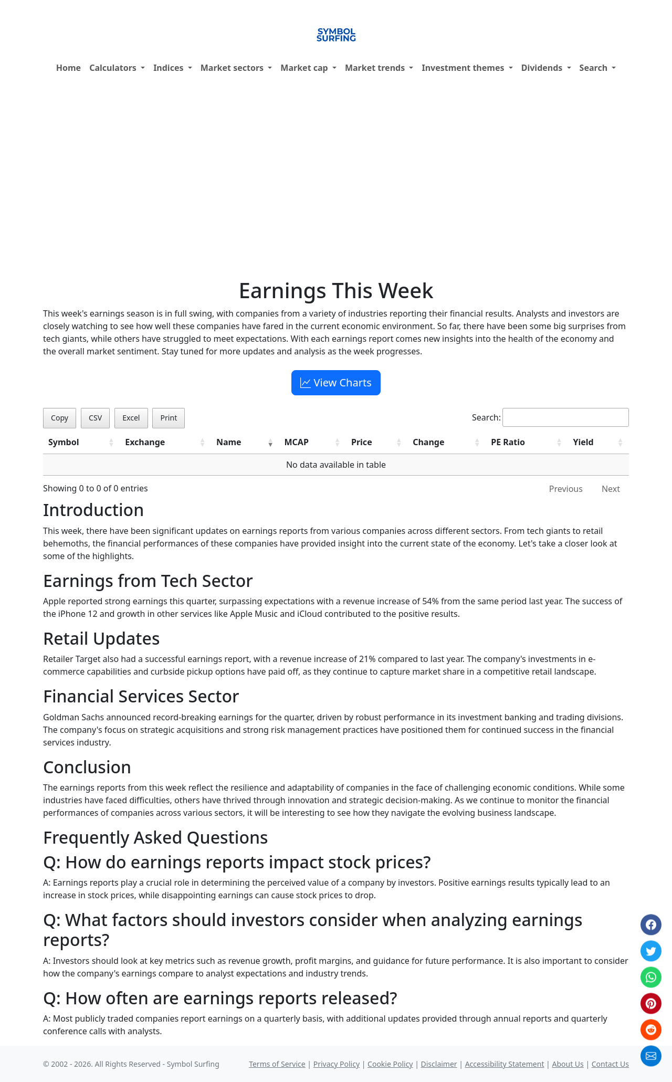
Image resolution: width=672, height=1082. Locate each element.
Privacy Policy (336, 1064)
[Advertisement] (336, 179)
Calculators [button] (114, 67)
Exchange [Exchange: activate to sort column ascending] (145, 442)
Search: (550, 417)
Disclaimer (439, 1064)
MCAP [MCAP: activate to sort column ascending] (297, 442)
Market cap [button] (305, 67)
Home (68, 67)
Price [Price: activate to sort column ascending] (361, 442)
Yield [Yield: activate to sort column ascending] (583, 442)
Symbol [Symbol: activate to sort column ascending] (63, 442)
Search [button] (595, 67)
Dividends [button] (543, 67)
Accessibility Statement (504, 1064)
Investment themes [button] (464, 67)
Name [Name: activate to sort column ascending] (229, 442)
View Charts (335, 382)
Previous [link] (566, 489)
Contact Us (610, 1064)
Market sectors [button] (233, 67)
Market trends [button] (376, 67)
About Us (567, 1064)
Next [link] (611, 489)
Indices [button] (169, 67)
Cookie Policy (390, 1064)
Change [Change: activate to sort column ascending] (428, 442)
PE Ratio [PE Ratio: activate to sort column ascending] (508, 442)
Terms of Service (277, 1064)
